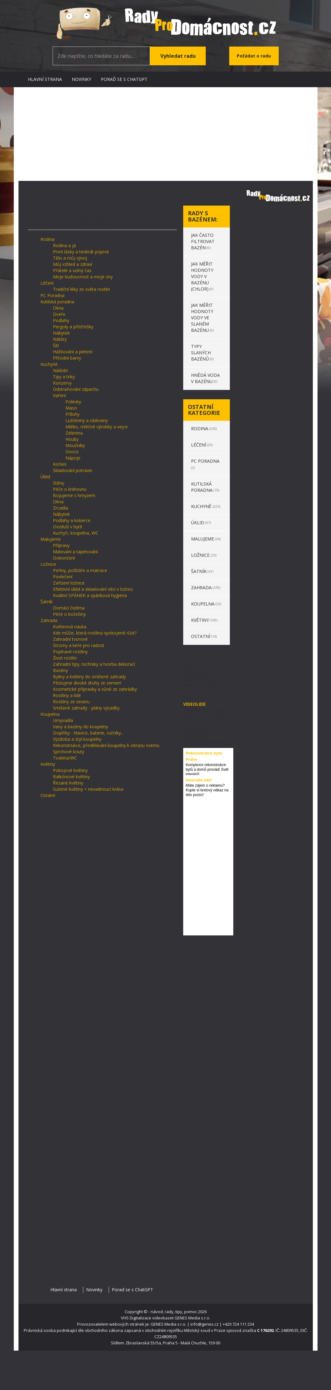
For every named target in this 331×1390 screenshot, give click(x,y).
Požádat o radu (254, 56)
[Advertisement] (165, 134)
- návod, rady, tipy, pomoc (172, 1311)
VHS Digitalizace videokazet (147, 1318)
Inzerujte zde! (199, 780)
